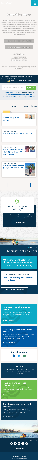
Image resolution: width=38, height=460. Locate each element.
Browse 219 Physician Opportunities (20, 41)
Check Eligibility (10, 320)
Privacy (24, 456)
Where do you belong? (19, 59)
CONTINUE (20, 374)
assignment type (28, 97)
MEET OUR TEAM (9, 416)
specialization (26, 95)
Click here (18, 69)
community (10, 95)
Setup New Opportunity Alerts (21, 80)
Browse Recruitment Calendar (15, 289)
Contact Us (20, 448)
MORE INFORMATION (10, 342)
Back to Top (33, 103)
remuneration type (10, 97)
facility (18, 95)
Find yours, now (18, 34)
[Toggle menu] (34, 3)
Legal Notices (15, 456)
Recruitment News (20, 57)
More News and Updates (20, 185)
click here (10, 93)
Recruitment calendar (19, 60)
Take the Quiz (20, 222)
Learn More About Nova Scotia (20, 47)
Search (31, 88)
